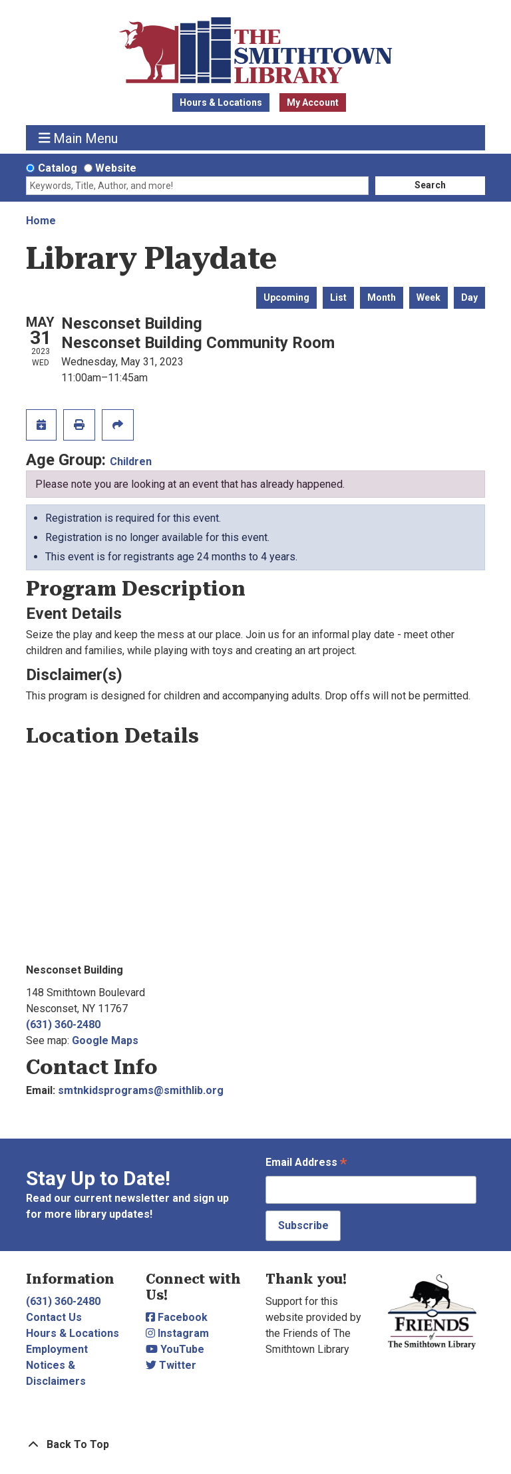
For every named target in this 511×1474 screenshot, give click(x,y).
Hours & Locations (221, 102)
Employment (57, 1349)
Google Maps (105, 1040)
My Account (313, 102)
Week (428, 297)
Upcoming (286, 297)
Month (381, 297)
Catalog (57, 168)
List (338, 297)
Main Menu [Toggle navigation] (78, 138)
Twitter (171, 1365)
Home (41, 220)
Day (469, 297)
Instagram (177, 1333)
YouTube (175, 1349)
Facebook (177, 1317)
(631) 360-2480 (63, 1024)
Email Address (306, 1164)
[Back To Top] (255, 1444)
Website (115, 168)
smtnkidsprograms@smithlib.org (141, 1090)
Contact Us (54, 1317)
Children (131, 461)
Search (430, 185)
